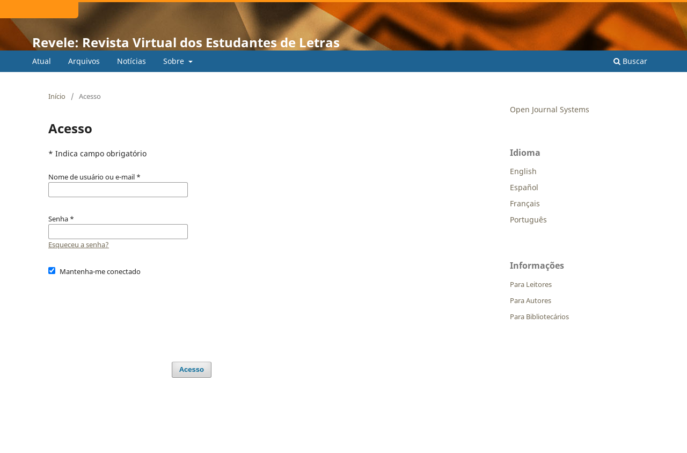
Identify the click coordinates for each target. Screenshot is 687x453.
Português (528, 219)
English (523, 171)
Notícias (131, 61)
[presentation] (129, 314)
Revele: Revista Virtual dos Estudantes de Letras (186, 42)
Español (524, 187)
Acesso (191, 369)
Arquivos (84, 61)
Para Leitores (531, 284)
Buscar (630, 61)
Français (525, 203)
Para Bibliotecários (539, 316)
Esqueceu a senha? (78, 244)
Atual (41, 61)
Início (56, 96)
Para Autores (530, 300)
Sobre (174, 61)
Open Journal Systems (549, 109)
